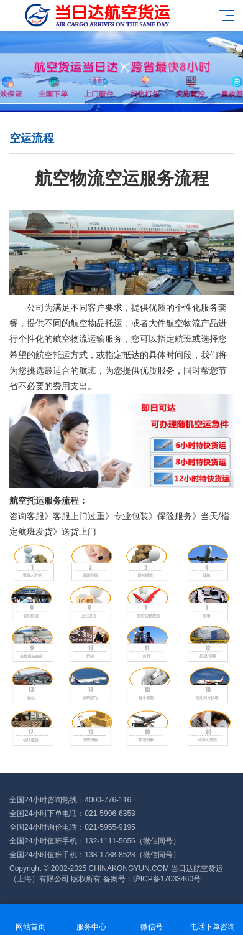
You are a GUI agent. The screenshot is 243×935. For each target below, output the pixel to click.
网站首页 (30, 919)
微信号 (152, 919)
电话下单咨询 (212, 919)
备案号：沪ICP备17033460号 (152, 879)
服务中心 (91, 919)
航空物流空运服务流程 (122, 178)
